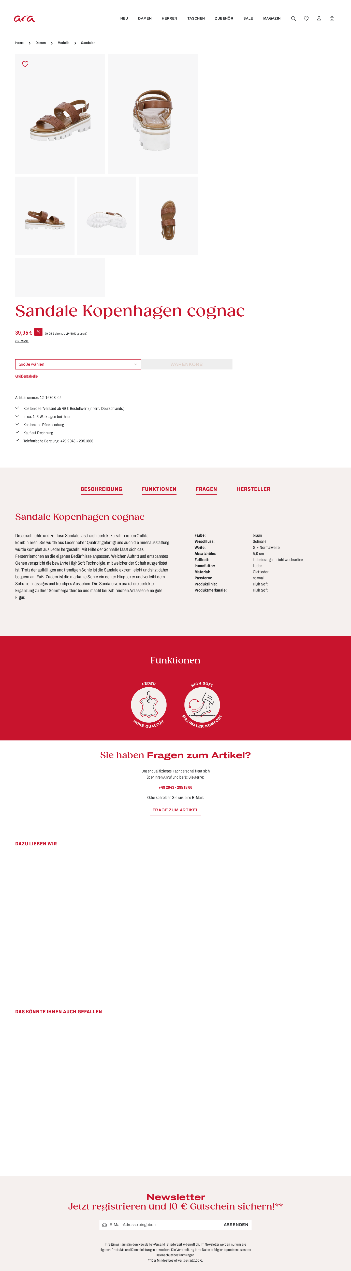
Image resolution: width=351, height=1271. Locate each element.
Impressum (220, 1149)
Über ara (217, 1177)
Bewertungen (139, 1206)
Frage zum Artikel (176, 661)
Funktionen (137, 1130)
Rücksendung (140, 1187)
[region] (106, 175)
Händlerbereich (224, 1187)
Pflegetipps (137, 1177)
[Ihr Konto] (318, 18)
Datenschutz (221, 1140)
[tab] (102, 340)
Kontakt (133, 1159)
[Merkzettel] (305, 18)
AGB (213, 1130)
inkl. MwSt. (214, 125)
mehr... (329, 1196)
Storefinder (219, 1168)
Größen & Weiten (143, 1149)
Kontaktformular (70, 1168)
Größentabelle (219, 160)
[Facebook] (298, 1133)
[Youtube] (315, 1133)
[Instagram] (298, 1151)
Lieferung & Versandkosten (153, 1168)
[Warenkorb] (331, 18)
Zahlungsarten (140, 1196)
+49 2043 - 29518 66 (175, 638)
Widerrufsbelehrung (229, 1159)
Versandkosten (238, 1260)
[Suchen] (293, 18)
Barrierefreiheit (141, 1215)
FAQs (131, 1140)
